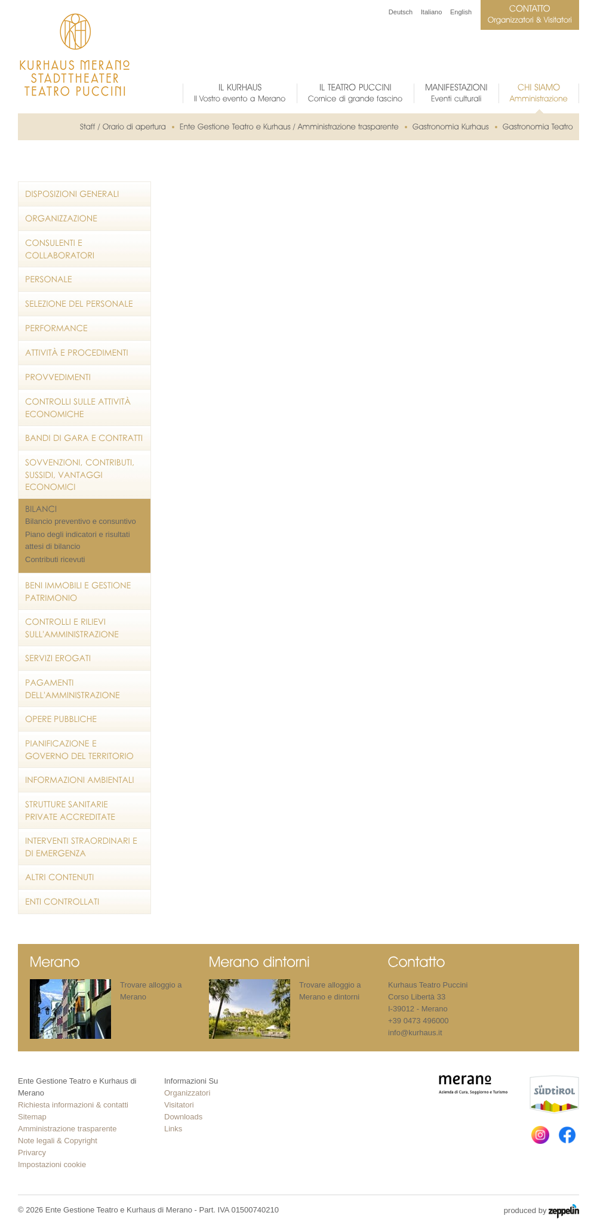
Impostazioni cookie (52, 1164)
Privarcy (32, 1152)
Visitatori (179, 1104)
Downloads (183, 1116)
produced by (541, 1211)
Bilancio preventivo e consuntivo (80, 521)
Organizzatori (187, 1092)
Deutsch (401, 12)
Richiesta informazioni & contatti (73, 1104)
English (461, 12)
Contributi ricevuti (55, 559)
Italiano (431, 12)
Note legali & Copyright (57, 1140)
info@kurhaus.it (415, 1032)
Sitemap (32, 1116)
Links (173, 1128)
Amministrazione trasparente (67, 1128)
